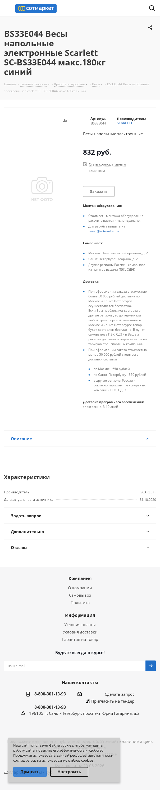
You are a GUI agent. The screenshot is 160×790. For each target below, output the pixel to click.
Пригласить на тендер (112, 701)
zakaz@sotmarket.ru (103, 231)
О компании (80, 587)
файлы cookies (61, 745)
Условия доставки (80, 632)
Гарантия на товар (80, 639)
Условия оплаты (80, 624)
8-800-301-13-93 (50, 694)
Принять (30, 772)
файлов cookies (81, 760)
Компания (80, 578)
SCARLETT (124, 122)
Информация (80, 615)
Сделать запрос (119, 694)
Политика (80, 602)
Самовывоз (80, 595)
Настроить (69, 772)
